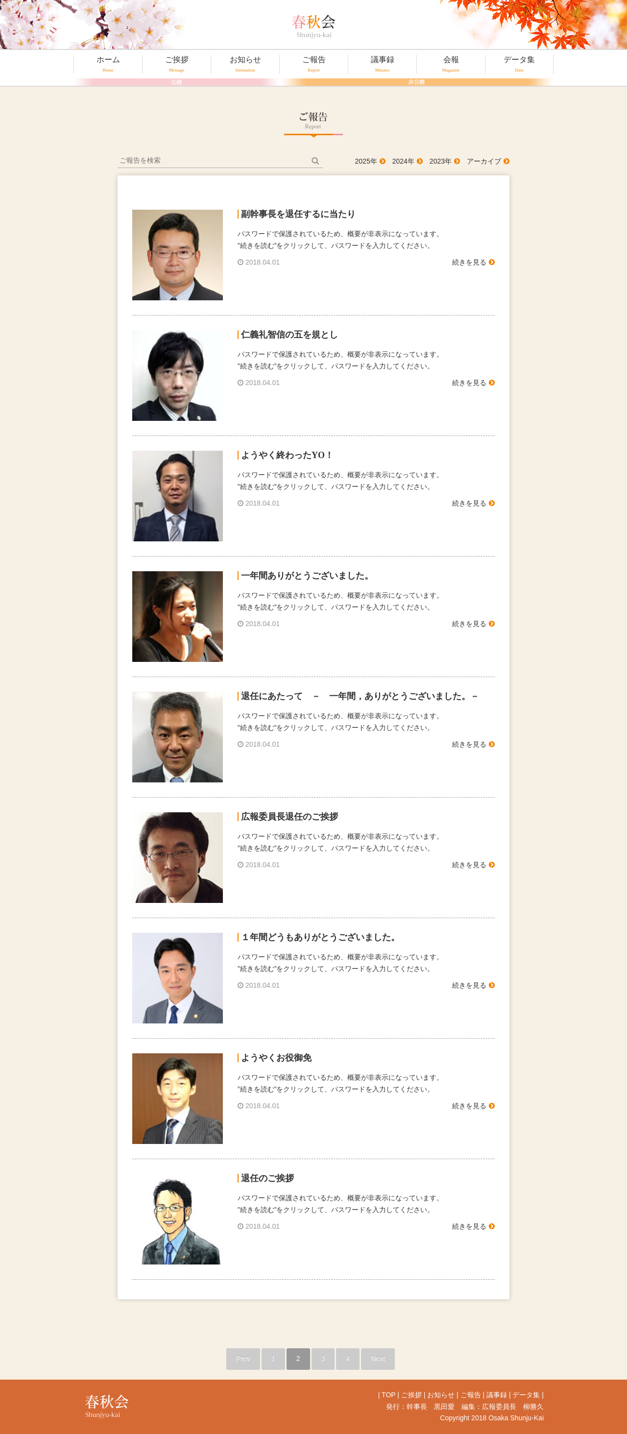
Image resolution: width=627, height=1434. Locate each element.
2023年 (441, 161)
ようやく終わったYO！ (287, 455)
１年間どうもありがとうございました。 (320, 937)
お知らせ (245, 64)
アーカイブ (484, 161)
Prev (243, 1358)
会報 (451, 64)
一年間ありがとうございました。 (307, 576)
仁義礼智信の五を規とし (289, 335)
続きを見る (469, 262)
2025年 (366, 161)
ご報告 (314, 64)
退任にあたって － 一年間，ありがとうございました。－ (360, 696)
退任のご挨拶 (267, 1178)
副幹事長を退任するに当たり (298, 214)
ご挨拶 (177, 64)
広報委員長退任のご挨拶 (289, 817)
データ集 (519, 64)
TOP (388, 1395)
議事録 (382, 64)
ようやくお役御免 (276, 1058)
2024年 (403, 161)
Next (378, 1358)
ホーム (108, 64)
